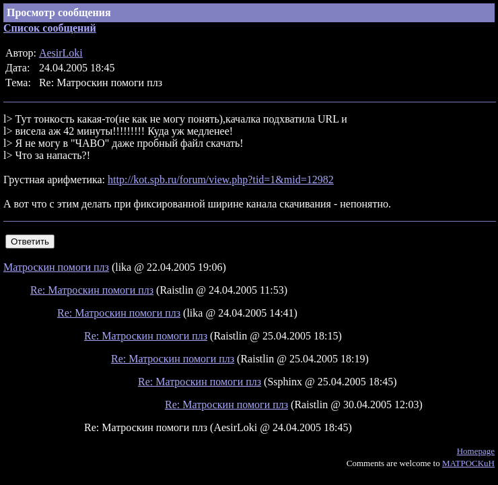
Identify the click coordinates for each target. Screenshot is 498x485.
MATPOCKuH (468, 463)
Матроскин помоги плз (56, 267)
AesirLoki (61, 53)
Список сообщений (49, 28)
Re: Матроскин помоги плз (91, 290)
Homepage (476, 451)
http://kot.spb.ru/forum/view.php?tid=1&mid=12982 (221, 179)
